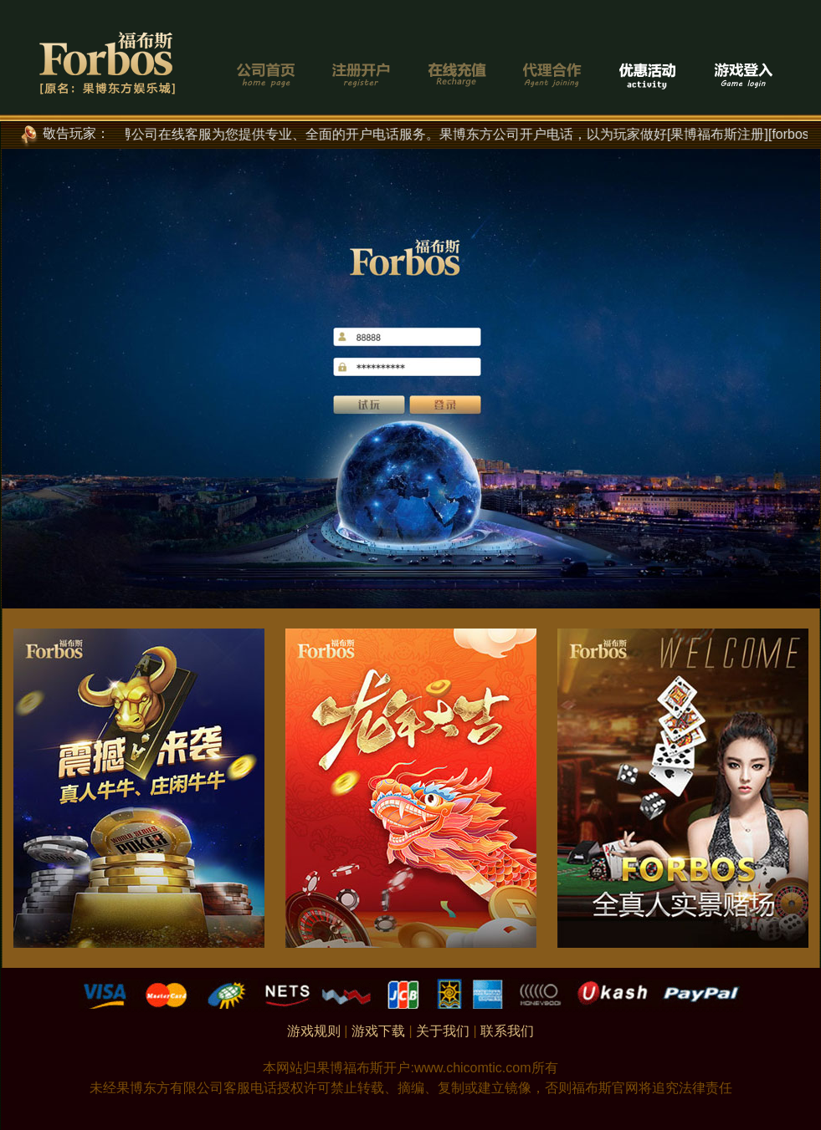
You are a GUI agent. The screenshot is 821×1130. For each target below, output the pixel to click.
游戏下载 (378, 1031)
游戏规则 (314, 1031)
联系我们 (507, 1031)
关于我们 (443, 1031)
